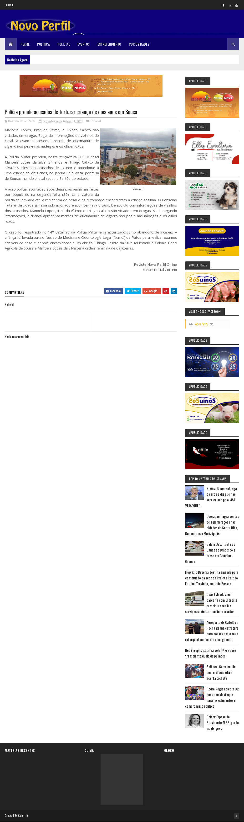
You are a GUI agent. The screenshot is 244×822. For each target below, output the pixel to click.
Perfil (25, 44)
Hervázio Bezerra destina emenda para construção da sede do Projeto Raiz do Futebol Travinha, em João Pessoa (211, 577)
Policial (63, 44)
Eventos (83, 44)
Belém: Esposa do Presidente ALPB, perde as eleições (223, 722)
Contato (9, 5)
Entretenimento (109, 44)
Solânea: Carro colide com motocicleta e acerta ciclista (221, 672)
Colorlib (23, 815)
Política (43, 44)
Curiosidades (139, 44)
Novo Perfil (201, 323)
